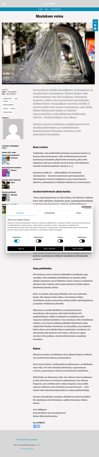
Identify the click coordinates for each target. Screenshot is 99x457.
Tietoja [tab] (78, 213)
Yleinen (5, 101)
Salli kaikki (78, 248)
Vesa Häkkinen (12, 92)
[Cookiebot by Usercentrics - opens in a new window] (83, 207)
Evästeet (38, 445)
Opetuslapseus (7, 112)
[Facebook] (95, 25)
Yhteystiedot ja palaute (27, 439)
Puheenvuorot (56, 9)
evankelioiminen (8, 105)
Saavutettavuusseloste (27, 448)
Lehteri (49, 3)
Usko (46, 9)
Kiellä (21, 248)
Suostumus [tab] (21, 213)
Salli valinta (49, 248)
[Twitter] (95, 28)
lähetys (5, 108)
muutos (13, 108)
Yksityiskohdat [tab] (49, 213)
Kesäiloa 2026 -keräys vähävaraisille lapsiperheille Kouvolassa (11, 155)
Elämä (40, 9)
